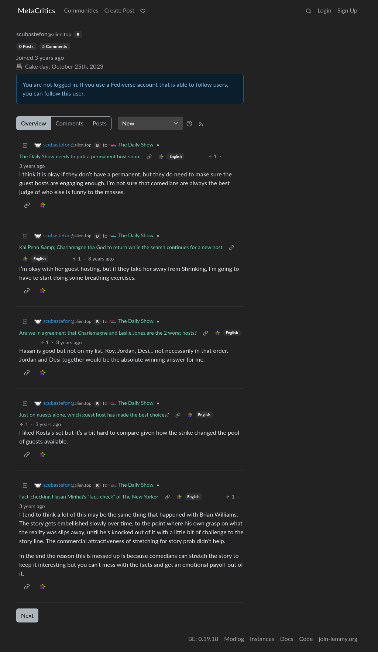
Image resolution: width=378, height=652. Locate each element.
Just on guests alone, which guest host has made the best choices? (94, 414)
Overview (33, 123)
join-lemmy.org (338, 638)
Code (306, 638)
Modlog (234, 638)
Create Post (119, 10)
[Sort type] (150, 123)
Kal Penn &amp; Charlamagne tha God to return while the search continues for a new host (121, 247)
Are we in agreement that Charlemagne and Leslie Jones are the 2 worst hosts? (108, 333)
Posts (100, 123)
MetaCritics (36, 10)
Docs (286, 638)
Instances (262, 638)
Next (27, 615)
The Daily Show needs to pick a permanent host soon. (79, 156)
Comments (69, 123)
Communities (81, 10)
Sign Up (347, 10)
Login (324, 10)
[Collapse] (25, 145)
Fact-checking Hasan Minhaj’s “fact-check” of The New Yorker (88, 496)
